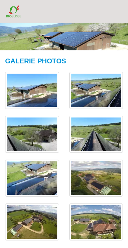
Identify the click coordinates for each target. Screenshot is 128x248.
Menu (117, 11)
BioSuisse (13, 11)
